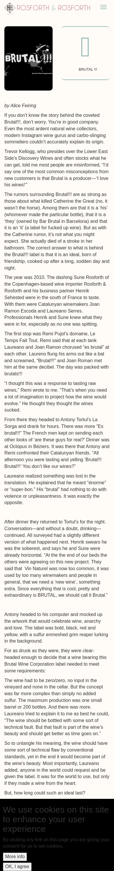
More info (15, 856)
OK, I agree (17, 866)
